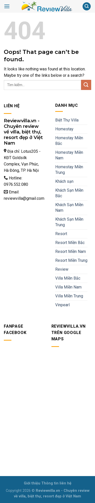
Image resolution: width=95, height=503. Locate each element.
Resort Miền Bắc (70, 242)
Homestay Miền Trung (69, 169)
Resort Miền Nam (70, 251)
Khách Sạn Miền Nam (69, 207)
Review (61, 269)
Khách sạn (64, 181)
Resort (61, 233)
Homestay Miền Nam (69, 155)
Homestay (64, 129)
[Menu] (7, 6)
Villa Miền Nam (68, 287)
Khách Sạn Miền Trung (69, 222)
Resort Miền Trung (71, 260)
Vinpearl (62, 304)
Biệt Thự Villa (67, 120)
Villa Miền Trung (69, 296)
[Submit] (86, 85)
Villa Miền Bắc (67, 278)
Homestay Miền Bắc (69, 140)
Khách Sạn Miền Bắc (69, 193)
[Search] (87, 6)
